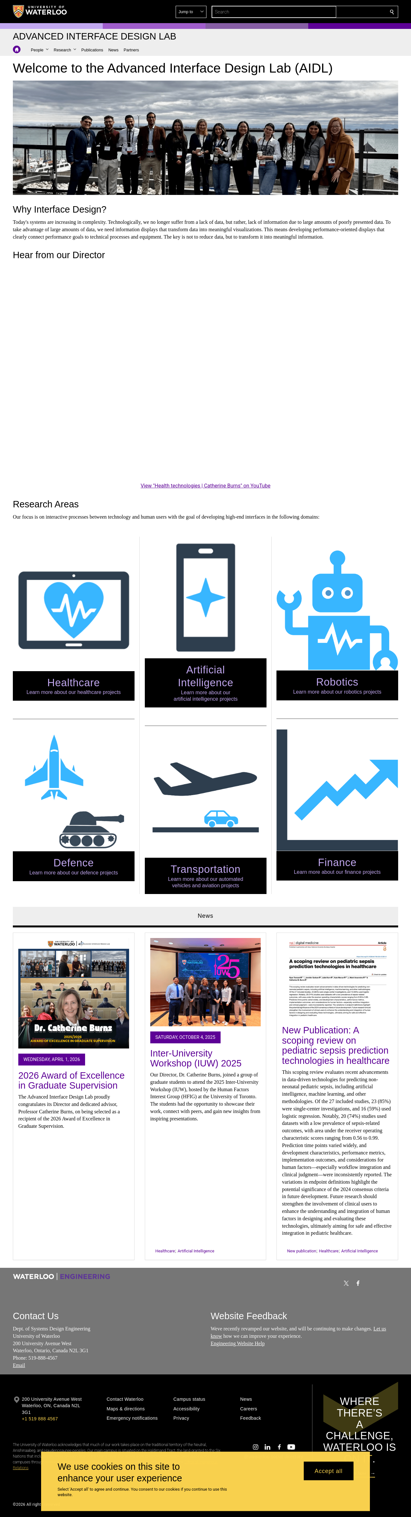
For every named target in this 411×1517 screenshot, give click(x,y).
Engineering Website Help (238, 1343)
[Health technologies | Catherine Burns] (205, 372)
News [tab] (206, 916)
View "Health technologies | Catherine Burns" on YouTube (205, 486)
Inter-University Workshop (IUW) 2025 (196, 1058)
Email (19, 1365)
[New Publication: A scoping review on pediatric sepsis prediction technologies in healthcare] (337, 979)
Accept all (329, 1471)
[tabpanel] (205, 1093)
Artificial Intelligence (196, 1251)
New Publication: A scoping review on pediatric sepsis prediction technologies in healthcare (335, 1045)
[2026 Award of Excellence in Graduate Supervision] (73, 993)
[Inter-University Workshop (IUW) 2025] (205, 982)
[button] (345, 12)
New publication (301, 1251)
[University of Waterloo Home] (40, 11)
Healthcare (165, 1251)
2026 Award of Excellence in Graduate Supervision (71, 1080)
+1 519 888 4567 (40, 1418)
